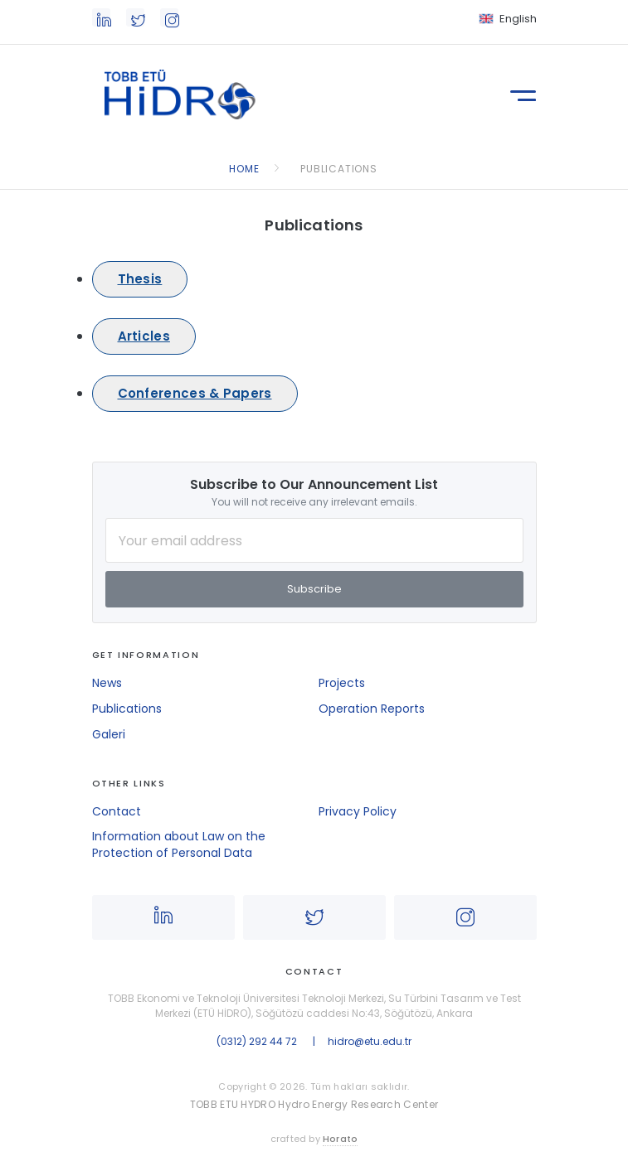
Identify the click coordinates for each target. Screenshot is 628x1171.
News (107, 683)
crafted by (314, 1139)
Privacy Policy (358, 811)
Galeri (108, 734)
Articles (144, 336)
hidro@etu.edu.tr (369, 1041)
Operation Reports (372, 708)
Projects (342, 683)
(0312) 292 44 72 (257, 1041)
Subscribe (314, 589)
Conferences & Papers (195, 393)
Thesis (140, 279)
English (518, 19)
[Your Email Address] (314, 540)
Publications (127, 708)
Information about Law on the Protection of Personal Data (178, 844)
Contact (116, 811)
